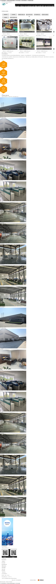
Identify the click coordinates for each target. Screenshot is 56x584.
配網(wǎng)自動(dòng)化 (13, 17)
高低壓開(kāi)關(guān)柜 (21, 14)
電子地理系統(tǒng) (37, 14)
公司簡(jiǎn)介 (3, 561)
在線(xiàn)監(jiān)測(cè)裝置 (29, 15)
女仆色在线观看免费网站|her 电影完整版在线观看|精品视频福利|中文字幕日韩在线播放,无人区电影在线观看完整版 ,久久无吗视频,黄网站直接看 (16, 0)
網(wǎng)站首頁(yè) (17, 6)
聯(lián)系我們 (3, 570)
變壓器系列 (5, 14)
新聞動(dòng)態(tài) (37, 6)
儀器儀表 (5, 17)
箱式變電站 (13, 14)
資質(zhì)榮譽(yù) (42, 6)
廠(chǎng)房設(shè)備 (32, 6)
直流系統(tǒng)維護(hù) (45, 14)
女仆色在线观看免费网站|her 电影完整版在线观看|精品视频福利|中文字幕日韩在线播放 (10, 583)
